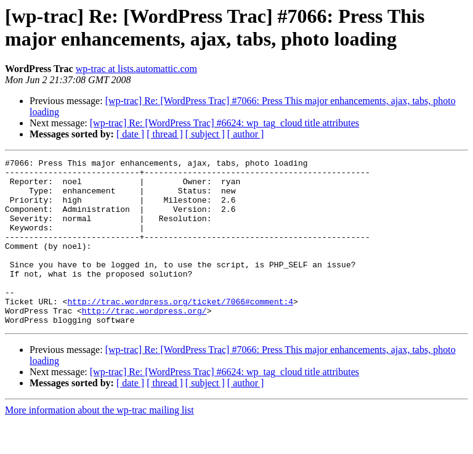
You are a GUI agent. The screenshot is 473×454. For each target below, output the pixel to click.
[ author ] (245, 134)
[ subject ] (205, 134)
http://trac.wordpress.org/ (144, 341)
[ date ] (130, 134)
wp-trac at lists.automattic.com (136, 68)
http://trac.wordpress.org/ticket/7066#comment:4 (180, 330)
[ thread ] (165, 134)
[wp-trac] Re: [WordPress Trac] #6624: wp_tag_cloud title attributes (224, 123)
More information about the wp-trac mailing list (99, 443)
